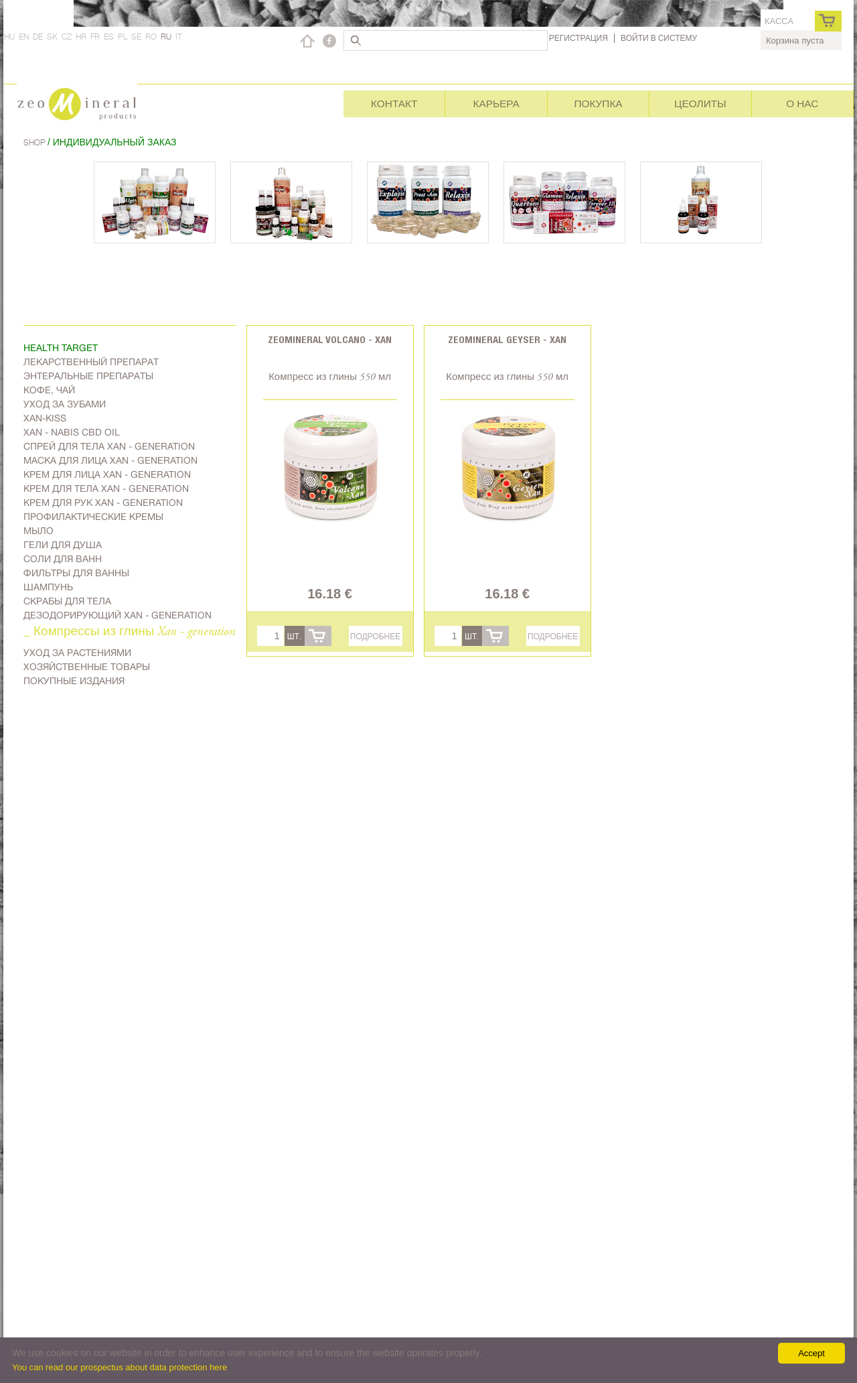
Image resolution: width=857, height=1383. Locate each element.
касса (779, 21)
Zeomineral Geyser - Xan (507, 339)
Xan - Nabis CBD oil (71, 432)
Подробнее (375, 636)
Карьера (496, 103)
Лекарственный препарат (91, 361)
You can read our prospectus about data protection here (119, 1367)
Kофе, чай (49, 390)
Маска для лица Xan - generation (110, 460)
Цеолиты (700, 103)
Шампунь (48, 587)
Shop (35, 142)
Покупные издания (74, 680)
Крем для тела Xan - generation (106, 488)
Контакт (394, 103)
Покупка (598, 103)
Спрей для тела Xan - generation (109, 446)
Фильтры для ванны (76, 573)
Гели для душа (62, 544)
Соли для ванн (62, 558)
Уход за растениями (77, 652)
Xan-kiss (44, 418)
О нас (802, 103)
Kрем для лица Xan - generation (107, 474)
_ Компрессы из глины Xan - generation (129, 632)
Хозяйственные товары (86, 666)
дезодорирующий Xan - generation (117, 615)
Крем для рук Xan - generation (103, 502)
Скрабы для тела (67, 601)
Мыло (38, 530)
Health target (60, 347)
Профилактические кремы (93, 516)
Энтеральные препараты (88, 376)
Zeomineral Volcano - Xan (330, 339)
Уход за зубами (64, 404)
